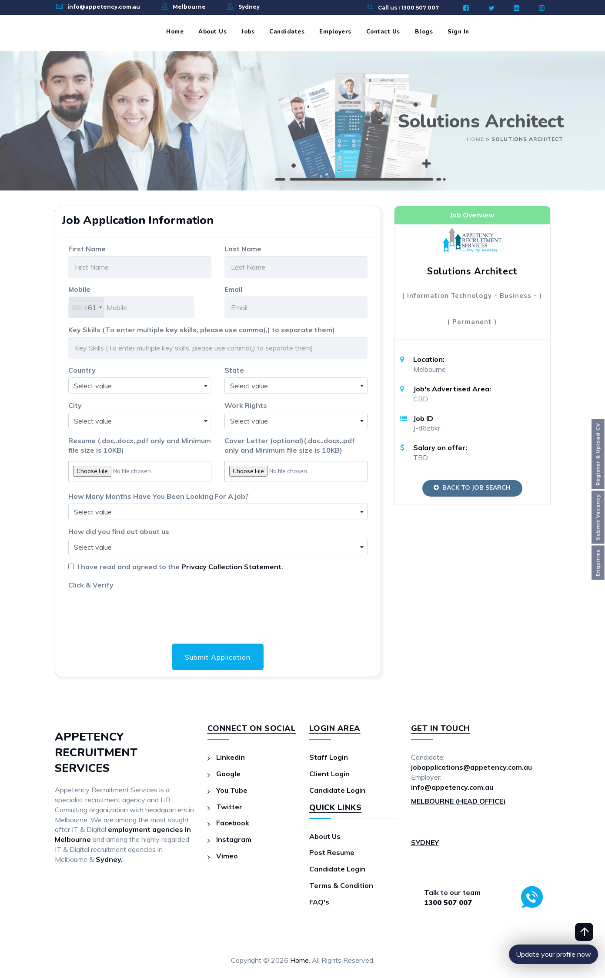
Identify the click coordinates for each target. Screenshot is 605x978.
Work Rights (245, 405)
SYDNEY (425, 842)
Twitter (229, 806)
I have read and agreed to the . (178, 566)
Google (228, 773)
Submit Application (218, 657)
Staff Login (328, 757)
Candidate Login (337, 790)
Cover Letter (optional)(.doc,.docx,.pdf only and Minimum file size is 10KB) (289, 445)
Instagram (233, 839)
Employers (335, 32)
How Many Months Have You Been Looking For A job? (158, 496)
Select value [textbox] (93, 385)
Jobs (247, 32)
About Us (212, 32)
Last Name (242, 248)
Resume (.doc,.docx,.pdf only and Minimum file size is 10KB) (139, 445)
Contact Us (383, 32)
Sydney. (109, 859)
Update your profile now (553, 954)
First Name (87, 248)
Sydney (249, 6)
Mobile (79, 289)
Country (82, 370)
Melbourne (189, 6)
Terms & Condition (341, 885)
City (75, 405)
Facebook (232, 822)
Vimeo (227, 855)
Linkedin (230, 757)
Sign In (458, 32)
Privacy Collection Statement (231, 566)
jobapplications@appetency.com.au (471, 767)
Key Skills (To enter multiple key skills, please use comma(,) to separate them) (201, 329)
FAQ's (319, 902)
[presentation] (134, 609)
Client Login (329, 773)
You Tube (231, 790)
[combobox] (86, 307)
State (234, 370)
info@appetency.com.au (103, 6)
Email (233, 289)
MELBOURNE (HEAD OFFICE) (458, 801)
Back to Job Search (472, 487)
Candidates (286, 32)
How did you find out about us (118, 531)
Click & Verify (91, 585)
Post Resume (331, 852)
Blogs (424, 32)
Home (175, 32)
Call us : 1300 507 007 (408, 7)
